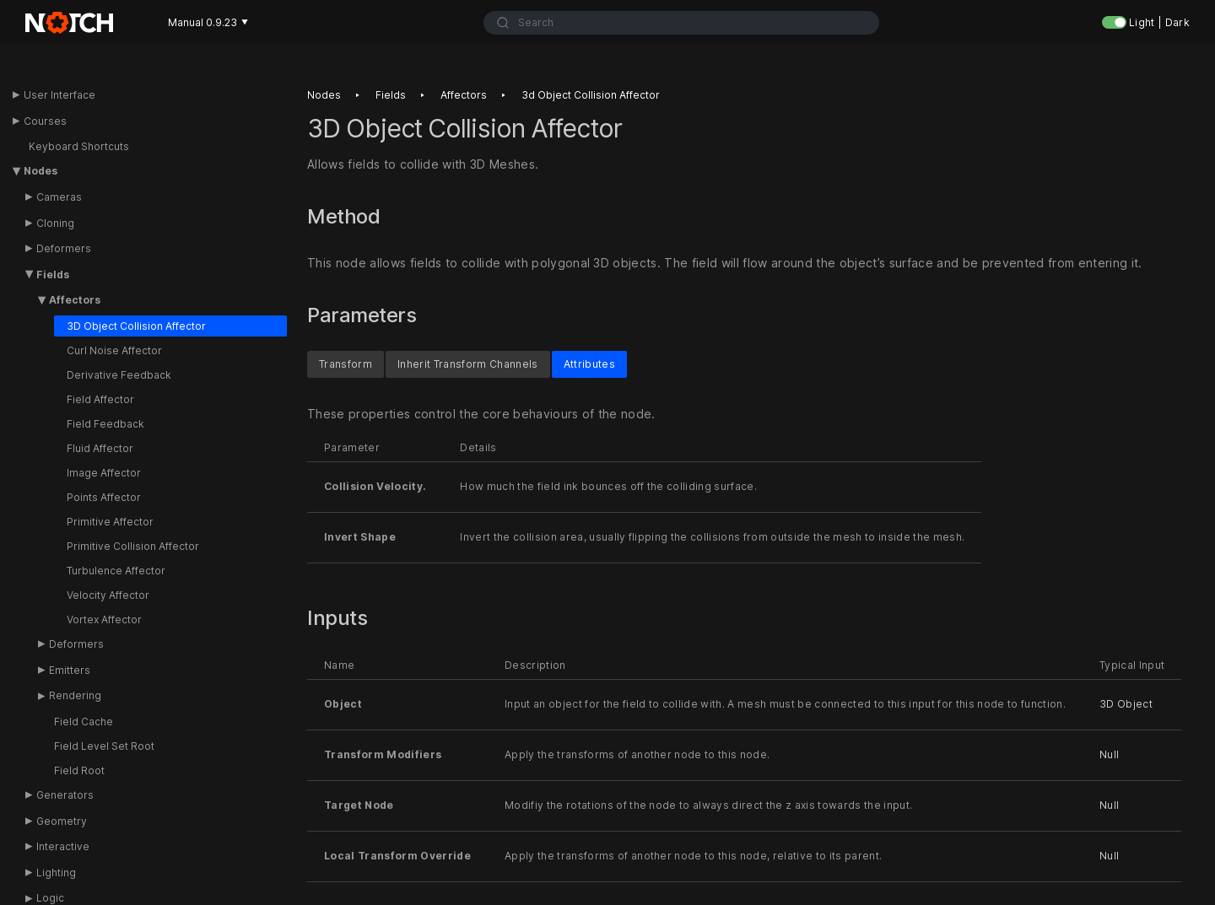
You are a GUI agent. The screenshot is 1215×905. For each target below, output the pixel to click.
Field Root (79, 770)
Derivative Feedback (119, 375)
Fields (52, 274)
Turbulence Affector (116, 570)
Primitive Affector (110, 521)
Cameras (59, 197)
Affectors (74, 300)
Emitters (69, 670)
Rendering (75, 695)
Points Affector (104, 497)
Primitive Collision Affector (133, 546)
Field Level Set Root (104, 746)
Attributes (589, 363)
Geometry (61, 821)
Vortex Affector (104, 619)
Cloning (55, 223)
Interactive (62, 846)
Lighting (56, 872)
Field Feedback (105, 423)
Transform (345, 363)
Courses (45, 121)
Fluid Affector (100, 448)
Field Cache (83, 721)
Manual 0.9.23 (208, 22)
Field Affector (100, 399)
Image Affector (104, 472)
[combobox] (681, 23)
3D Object (1126, 704)
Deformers (63, 248)
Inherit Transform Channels (467, 363)
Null (1109, 754)
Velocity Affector (108, 595)
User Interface (59, 95)
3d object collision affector (590, 95)
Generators (65, 795)
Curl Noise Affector (114, 350)
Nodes (40, 170)
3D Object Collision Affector (136, 326)
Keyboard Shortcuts (79, 146)
